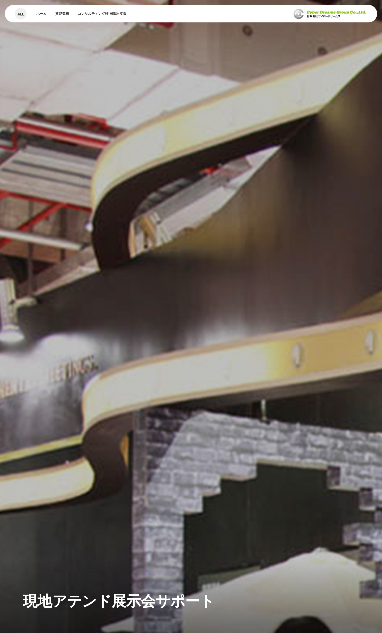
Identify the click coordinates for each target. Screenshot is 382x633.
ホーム (41, 14)
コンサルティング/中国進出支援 (102, 14)
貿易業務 (62, 14)
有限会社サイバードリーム (329, 13)
